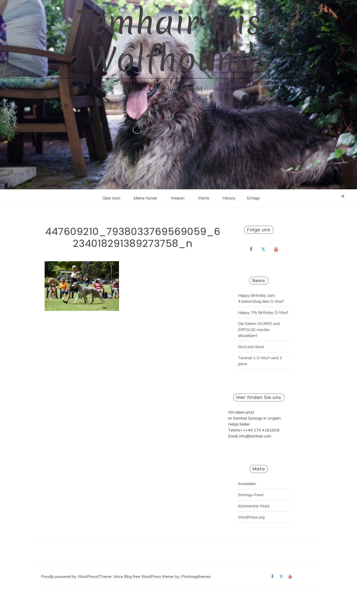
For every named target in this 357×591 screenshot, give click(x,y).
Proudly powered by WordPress (69, 576)
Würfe (203, 198)
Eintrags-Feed (250, 494)
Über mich (111, 198)
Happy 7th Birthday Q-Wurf (263, 312)
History (229, 198)
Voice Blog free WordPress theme (143, 576)
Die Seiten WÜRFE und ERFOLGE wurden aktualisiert (259, 329)
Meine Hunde (145, 198)
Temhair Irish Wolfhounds (178, 41)
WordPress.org (251, 517)
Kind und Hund (251, 346)
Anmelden (247, 483)
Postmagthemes (196, 576)
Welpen (177, 198)
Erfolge (253, 198)
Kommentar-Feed (253, 505)
